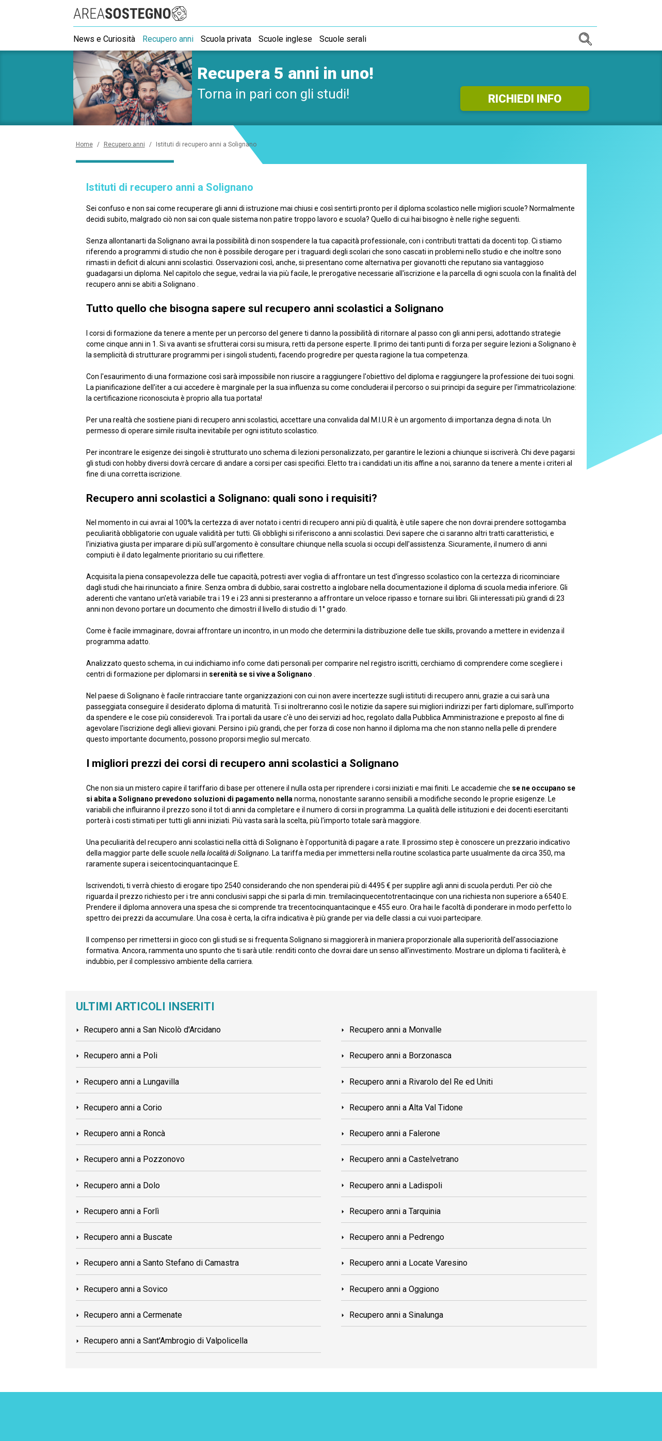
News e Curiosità (104, 39)
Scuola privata (232, 39)
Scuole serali (355, 39)
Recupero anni (171, 39)
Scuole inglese (294, 39)
